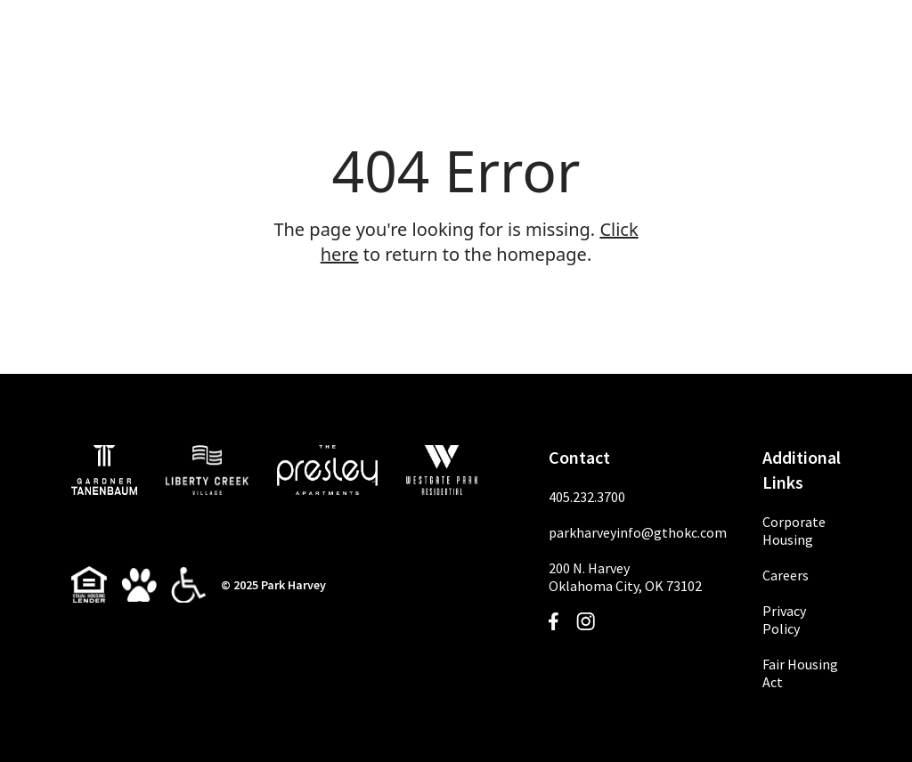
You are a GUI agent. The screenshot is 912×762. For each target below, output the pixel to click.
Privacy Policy (784, 619)
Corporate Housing (794, 530)
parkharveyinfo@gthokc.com (638, 532)
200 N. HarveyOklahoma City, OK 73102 (625, 577)
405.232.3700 (587, 497)
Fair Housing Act (800, 673)
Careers (785, 575)
